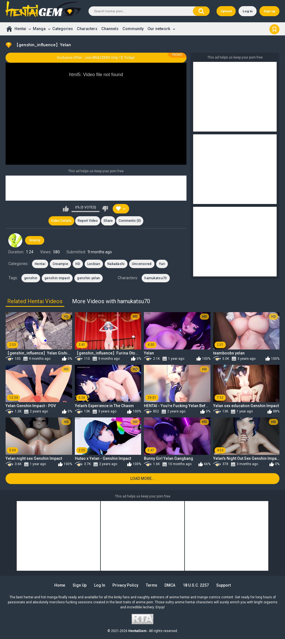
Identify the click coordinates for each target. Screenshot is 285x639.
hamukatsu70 (155, 278)
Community (133, 28)
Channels (110, 28)
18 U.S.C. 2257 (196, 585)
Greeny (34, 240)
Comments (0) (130, 221)
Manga (39, 28)
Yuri (162, 264)
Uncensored (142, 264)
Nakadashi (116, 264)
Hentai (20, 28)
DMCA (170, 585)
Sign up (269, 11)
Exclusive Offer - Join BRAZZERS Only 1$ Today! (96, 57)
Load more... (142, 478)
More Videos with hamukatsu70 (111, 301)
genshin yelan (88, 278)
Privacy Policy (125, 585)
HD (77, 264)
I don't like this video (105, 209)
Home (9, 28)
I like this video (66, 209)
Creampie (60, 264)
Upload (226, 11)
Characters (87, 28)
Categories (62, 28)
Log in (247, 11)
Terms (152, 585)
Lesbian (93, 264)
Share (108, 221)
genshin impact (57, 278)
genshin (30, 278)
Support (224, 585)
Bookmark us (274, 28)
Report (88, 221)
